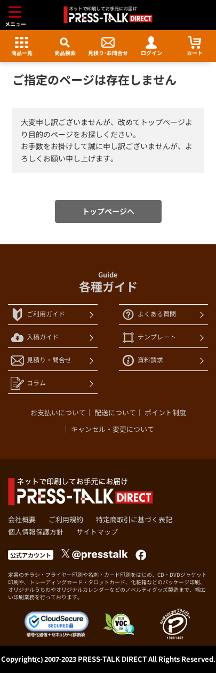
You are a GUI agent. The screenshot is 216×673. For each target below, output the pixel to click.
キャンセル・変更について (112, 429)
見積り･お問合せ (108, 46)
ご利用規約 (66, 519)
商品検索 (65, 46)
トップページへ (108, 211)
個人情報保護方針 (35, 532)
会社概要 (22, 519)
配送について (115, 412)
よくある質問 (149, 314)
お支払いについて (58, 412)
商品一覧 (22, 46)
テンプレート (149, 337)
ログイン (151, 46)
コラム (28, 383)
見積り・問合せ (41, 360)
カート (195, 46)
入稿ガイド (35, 337)
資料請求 (142, 360)
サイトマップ (97, 532)
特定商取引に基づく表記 (134, 519)
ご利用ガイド (38, 314)
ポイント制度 (165, 412)
